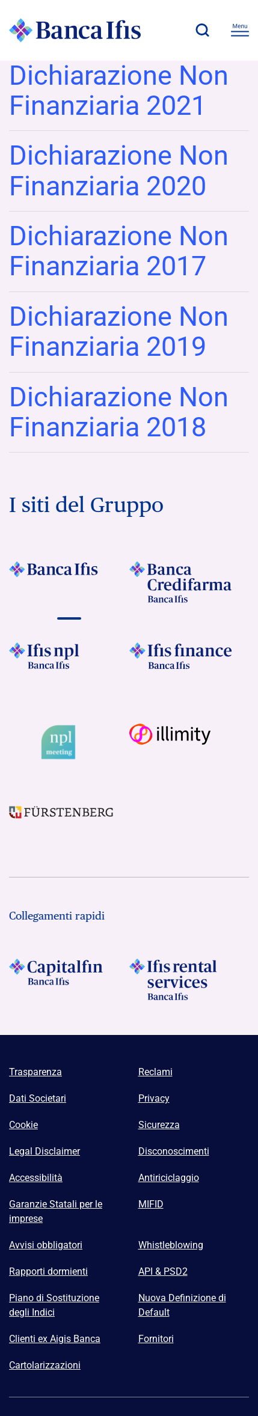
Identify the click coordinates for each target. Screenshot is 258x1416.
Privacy (154, 1098)
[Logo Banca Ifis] (75, 30)
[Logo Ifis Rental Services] (189, 979)
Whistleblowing (170, 1245)
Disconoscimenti (173, 1151)
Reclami (155, 1072)
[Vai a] (69, 663)
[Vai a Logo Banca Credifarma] (189, 582)
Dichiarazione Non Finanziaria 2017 (119, 251)
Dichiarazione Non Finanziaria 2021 (119, 90)
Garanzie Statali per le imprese (55, 1211)
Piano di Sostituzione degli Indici (54, 1305)
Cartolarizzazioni (45, 1365)
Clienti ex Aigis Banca (54, 1338)
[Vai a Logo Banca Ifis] (69, 582)
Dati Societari (37, 1098)
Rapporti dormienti (48, 1271)
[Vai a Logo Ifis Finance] (189, 663)
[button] (202, 30)
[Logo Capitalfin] (69, 979)
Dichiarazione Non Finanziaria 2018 (119, 412)
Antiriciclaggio (168, 1177)
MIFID (151, 1204)
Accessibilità (36, 1177)
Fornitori (156, 1338)
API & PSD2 (163, 1271)
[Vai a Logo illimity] (189, 742)
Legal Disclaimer (44, 1151)
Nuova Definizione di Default (182, 1305)
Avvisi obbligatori (45, 1245)
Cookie (23, 1125)
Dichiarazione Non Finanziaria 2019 (119, 331)
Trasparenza (35, 1072)
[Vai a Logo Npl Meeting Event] (69, 742)
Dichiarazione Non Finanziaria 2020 (119, 170)
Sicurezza (159, 1125)
